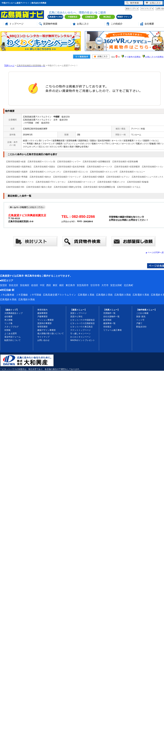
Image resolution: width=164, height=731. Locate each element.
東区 (55, 285)
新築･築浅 (140, 316)
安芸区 (3, 285)
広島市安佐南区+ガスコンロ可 (104, 172)
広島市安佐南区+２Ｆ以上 (128, 187)
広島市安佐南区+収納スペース (20, 182)
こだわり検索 (142, 313)
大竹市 (105, 285)
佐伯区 (34, 285)
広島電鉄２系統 (104, 294)
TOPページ (9, 65)
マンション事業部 (45, 320)
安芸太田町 (116, 285)
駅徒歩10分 (141, 327)
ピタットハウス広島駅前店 (82, 323)
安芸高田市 (83, 285)
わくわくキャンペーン (80, 337)
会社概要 (149, 24)
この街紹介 (117, 24)
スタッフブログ (11, 327)
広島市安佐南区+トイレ (152, 166)
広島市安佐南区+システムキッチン (45, 172)
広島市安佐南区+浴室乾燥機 (125, 161)
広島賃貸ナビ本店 (55, 17)
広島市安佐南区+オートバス (99, 166)
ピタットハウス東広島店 (81, 327)
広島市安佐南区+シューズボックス (147, 177)
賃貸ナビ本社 (76, 316)
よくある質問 (10, 333)
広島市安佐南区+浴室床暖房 (127, 166)
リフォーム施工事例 (112, 330)
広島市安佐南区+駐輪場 (137, 182)
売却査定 (107, 327)
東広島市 (70, 285)
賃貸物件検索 (50, 24)
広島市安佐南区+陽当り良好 (39, 187)
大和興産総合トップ (13, 313)
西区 (48, 285)
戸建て (139, 323)
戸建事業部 (42, 316)
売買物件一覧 (109, 313)
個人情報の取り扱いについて (50, 333)
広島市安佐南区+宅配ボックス (111, 182)
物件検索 (132, 3)
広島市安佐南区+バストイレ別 (41, 161)
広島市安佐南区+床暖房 (93, 177)
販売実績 (107, 320)
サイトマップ (146, 8)
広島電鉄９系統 (26, 299)
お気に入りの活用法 (154, 57)
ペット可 (140, 320)
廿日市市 (95, 285)
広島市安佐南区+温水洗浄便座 (71, 166)
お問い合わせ (43, 340)
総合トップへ (131, 8)
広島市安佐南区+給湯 (16, 161)
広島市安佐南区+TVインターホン (51, 182)
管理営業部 (42, 327)
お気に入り (83, 24)
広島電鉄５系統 (141, 294)
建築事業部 (42, 313)
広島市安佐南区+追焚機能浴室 (96, 161)
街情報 (7, 330)
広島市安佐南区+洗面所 (17, 172)
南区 (61, 285)
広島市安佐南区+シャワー (69, 161)
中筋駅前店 (72, 17)
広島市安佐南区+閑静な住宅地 (67, 187)
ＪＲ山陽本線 (7, 294)
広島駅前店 (90, 17)
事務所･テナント (124, 17)
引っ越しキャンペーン (80, 333)
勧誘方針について (12, 340)
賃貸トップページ (78, 313)
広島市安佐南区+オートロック (81, 182)
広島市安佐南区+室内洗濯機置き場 (99, 187)
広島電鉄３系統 (122, 294)
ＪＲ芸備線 (22, 294)
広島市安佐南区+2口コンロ (75, 172)
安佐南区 (24, 285)
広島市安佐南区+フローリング (67, 177)
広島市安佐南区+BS (15, 187)
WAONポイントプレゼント (82, 340)
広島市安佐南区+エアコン (118, 177)
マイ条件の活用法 (132, 57)
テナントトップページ (80, 330)
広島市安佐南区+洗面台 (44, 166)
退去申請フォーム (12, 337)
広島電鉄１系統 (86, 294)
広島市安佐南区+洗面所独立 (19, 166)
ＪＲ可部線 (35, 294)
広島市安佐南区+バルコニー (132, 172)
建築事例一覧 (109, 323)
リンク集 (8, 323)
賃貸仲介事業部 (44, 323)
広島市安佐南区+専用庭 (17, 177)
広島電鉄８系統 (8, 299)
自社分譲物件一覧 (111, 316)
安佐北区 (13, 285)
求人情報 (8, 320)
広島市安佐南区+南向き (40, 177)
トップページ (16, 24)
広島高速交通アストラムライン (59, 294)
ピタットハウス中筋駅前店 (82, 320)
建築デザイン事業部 (46, 330)
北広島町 (128, 285)
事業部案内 (42, 310)
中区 (42, 285)
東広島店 (107, 17)
